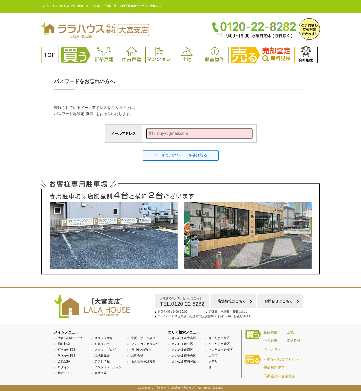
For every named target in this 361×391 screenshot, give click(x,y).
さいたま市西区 (182, 349)
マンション (159, 54)
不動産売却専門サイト (281, 359)
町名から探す (67, 349)
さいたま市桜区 (219, 338)
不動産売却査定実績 (279, 376)
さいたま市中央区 (184, 355)
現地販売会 (102, 355)
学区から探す (67, 355)
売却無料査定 (274, 368)
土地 (187, 54)
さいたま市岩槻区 (220, 349)
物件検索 (64, 344)
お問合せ (137, 355)
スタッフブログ (105, 349)
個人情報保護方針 (143, 361)
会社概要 (306, 54)
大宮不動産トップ (70, 338)
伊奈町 (213, 361)
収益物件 (214, 54)
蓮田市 (213, 367)
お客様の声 (102, 344)
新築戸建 (104, 54)
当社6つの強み (141, 349)
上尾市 (213, 355)
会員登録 (64, 361)
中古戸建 (131, 54)
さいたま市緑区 (219, 344)
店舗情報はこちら (232, 301)
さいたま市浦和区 (184, 361)
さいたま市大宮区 (184, 338)
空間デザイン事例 (143, 338)
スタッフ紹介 (103, 338)
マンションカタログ (145, 344)
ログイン (64, 367)
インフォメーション (108, 367)
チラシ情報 (102, 361)
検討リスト (65, 373)
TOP (50, 55)
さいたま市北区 (182, 344)
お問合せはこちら (278, 301)
